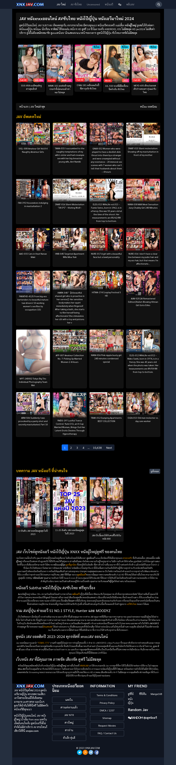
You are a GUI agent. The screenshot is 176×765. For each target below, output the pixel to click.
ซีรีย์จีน (142, 694)
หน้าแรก (23, 106)
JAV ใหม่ (61, 4)
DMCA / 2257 (107, 710)
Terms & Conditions (106, 695)
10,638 (97, 447)
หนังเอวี (109, 4)
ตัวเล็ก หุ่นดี (69, 737)
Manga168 (156, 694)
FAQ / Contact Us (107, 733)
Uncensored (93, 4)
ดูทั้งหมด (155, 471)
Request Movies (107, 725)
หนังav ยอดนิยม (148, 106)
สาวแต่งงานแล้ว (69, 707)
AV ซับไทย (76, 4)
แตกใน (69, 699)
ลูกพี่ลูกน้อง (71, 564)
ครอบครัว (127, 557)
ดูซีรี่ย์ (131, 694)
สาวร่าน (69, 730)
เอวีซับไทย (132, 604)
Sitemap (106, 718)
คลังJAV (130, 4)
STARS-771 (43, 642)
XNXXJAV (84, 665)
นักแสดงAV (47, 626)
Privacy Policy (107, 702)
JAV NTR (69, 715)
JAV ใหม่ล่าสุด (37, 106)
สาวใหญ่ (69, 722)
